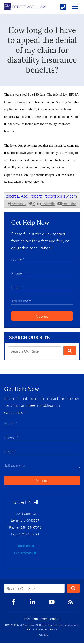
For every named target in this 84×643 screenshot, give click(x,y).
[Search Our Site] (34, 350)
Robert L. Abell (17, 195)
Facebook (18, 203)
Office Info (23, 546)
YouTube (69, 203)
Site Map (44, 635)
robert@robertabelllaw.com (54, 195)
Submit (42, 316)
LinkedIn (48, 203)
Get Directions (23, 553)
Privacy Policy (49, 629)
